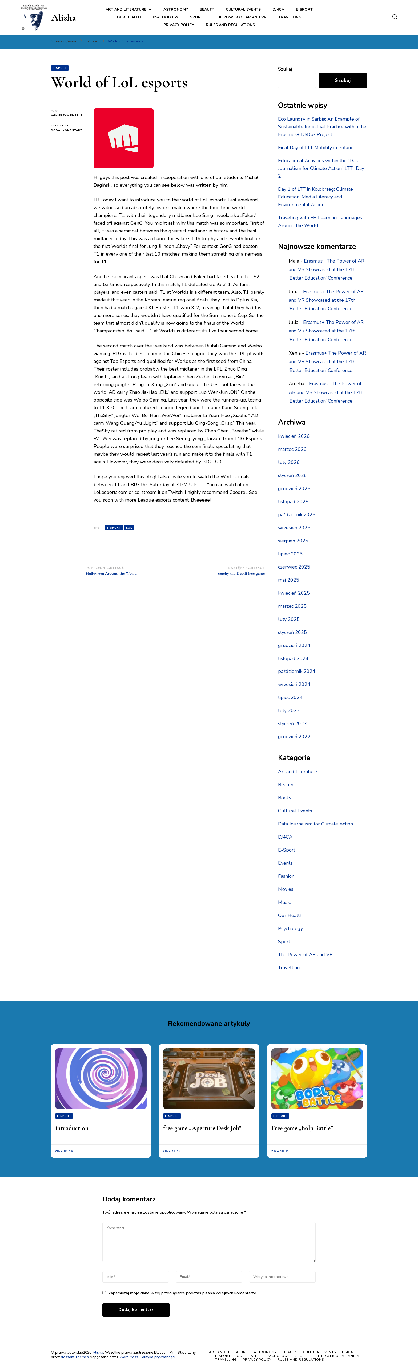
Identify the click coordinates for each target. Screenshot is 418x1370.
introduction (72, 1128)
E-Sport (304, 9)
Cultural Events (243, 9)
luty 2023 (289, 710)
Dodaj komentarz (68, 130)
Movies (285, 889)
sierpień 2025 (293, 541)
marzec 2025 (292, 606)
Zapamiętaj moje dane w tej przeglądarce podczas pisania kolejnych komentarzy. (182, 1293)
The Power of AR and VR (241, 17)
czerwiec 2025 (294, 567)
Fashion (286, 876)
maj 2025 (288, 580)
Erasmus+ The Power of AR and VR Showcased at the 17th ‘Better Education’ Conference (326, 269)
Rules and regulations (230, 24)
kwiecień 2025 (294, 593)
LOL (129, 528)
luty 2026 (289, 462)
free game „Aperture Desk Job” (202, 1128)
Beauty (207, 9)
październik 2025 (296, 514)
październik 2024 (296, 671)
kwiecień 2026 (294, 436)
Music (284, 902)
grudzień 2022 (294, 736)
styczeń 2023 (292, 723)
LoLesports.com (110, 492)
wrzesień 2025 (294, 528)
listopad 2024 (293, 658)
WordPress (128, 1357)
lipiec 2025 (290, 554)
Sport (196, 17)
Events (285, 863)
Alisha (63, 17)
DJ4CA (278, 9)
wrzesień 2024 (294, 684)
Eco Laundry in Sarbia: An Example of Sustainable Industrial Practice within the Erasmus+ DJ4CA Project (322, 127)
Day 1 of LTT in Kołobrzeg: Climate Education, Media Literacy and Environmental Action (315, 197)
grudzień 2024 (294, 645)
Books (284, 798)
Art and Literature (126, 9)
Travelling (290, 17)
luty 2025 (289, 619)
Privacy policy (178, 24)
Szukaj (285, 69)
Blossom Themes (74, 1357)
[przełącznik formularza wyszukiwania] (394, 16)
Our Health (129, 17)
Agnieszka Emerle (66, 115)
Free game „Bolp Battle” (302, 1128)
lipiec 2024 (290, 697)
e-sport (114, 528)
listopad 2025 (293, 501)
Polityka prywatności (157, 1357)
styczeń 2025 (292, 632)
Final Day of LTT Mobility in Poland (316, 147)
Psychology (165, 17)
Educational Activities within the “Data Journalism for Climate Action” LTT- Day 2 (321, 168)
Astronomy (175, 9)
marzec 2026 (292, 449)
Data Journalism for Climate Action (315, 824)
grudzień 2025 (294, 488)
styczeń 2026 (292, 475)
